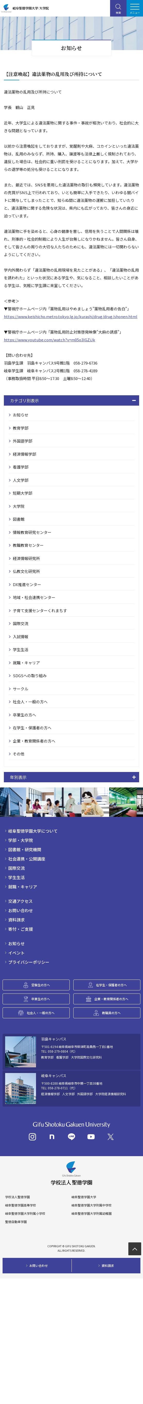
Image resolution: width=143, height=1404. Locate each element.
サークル (20, 688)
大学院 (18, 506)
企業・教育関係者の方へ (34, 741)
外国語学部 (22, 441)
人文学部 (20, 480)
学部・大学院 (20, 840)
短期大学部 (22, 493)
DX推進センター (27, 584)
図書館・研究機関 (24, 849)
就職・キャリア (26, 662)
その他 (18, 753)
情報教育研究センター (32, 532)
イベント (16, 953)
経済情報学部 (24, 454)
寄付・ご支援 (20, 929)
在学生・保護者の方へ (32, 727)
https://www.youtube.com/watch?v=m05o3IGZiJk (49, 339)
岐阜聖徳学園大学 (84, 1196)
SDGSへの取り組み (30, 675)
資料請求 (16, 920)
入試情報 (20, 636)
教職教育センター (28, 545)
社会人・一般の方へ (30, 701)
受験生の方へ (40, 985)
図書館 (18, 519)
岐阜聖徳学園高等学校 (20, 1205)
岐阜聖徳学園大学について (33, 831)
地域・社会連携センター (34, 597)
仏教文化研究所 (26, 571)
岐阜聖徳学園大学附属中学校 (92, 1205)
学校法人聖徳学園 (17, 1196)
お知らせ (20, 414)
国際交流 (20, 623)
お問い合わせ (20, 910)
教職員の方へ (111, 1013)
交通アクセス (20, 901)
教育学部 (20, 428)
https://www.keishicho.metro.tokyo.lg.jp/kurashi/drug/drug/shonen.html (70, 316)
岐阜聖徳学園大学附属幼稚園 (92, 1213)
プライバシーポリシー (28, 962)
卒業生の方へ (24, 714)
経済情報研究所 (26, 558)
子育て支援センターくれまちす (40, 610)
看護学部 (20, 467)
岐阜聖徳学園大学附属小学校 (25, 1213)
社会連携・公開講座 (26, 859)
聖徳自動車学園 (16, 1221)
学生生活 (20, 649)
